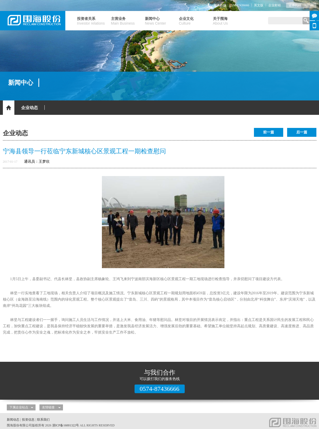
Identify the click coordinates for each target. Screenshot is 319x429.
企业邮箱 (274, 5)
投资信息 (28, 419)
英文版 (258, 5)
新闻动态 (13, 419)
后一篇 (301, 132)
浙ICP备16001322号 (65, 425)
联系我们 (43, 419)
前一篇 (268, 132)
